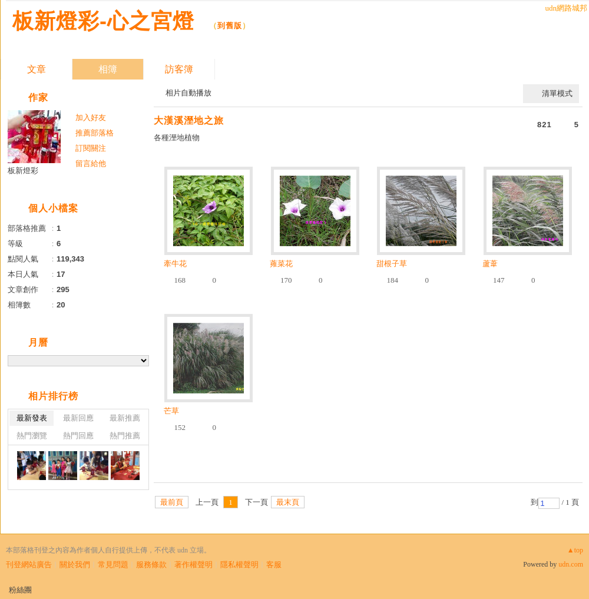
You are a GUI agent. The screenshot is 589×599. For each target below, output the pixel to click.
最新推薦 (125, 417)
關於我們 (74, 564)
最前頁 (171, 502)
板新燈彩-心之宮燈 (106, 21)
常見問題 (113, 564)
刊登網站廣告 (29, 564)
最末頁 (287, 502)
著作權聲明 (193, 564)
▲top (575, 550)
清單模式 (557, 93)
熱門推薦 (125, 435)
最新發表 (31, 417)
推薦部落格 (94, 132)
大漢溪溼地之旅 (189, 120)
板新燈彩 (23, 170)
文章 (36, 69)
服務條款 (151, 564)
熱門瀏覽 (31, 435)
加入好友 (90, 117)
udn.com (570, 564)
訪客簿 (179, 69)
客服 (274, 564)
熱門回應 (78, 435)
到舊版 (229, 25)
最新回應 (78, 417)
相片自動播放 (188, 92)
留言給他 (90, 163)
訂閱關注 (90, 148)
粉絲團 (20, 589)
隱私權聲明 (239, 564)
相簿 (107, 69)
